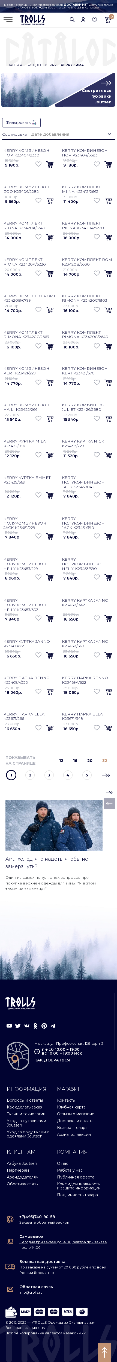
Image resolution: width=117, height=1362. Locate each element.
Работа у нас (70, 1170)
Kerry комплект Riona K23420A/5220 (83, 225)
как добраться (52, 1060)
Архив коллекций (74, 1134)
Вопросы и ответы (25, 1100)
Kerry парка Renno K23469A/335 (27, 680)
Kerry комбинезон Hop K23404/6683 (85, 153)
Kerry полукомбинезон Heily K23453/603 (25, 605)
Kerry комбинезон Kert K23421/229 (26, 371)
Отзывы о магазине (75, 1113)
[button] (72, 19)
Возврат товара (72, 1127)
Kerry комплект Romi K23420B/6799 (29, 298)
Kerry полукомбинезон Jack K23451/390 (83, 523)
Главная (14, 65)
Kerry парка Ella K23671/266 (24, 716)
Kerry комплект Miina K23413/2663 (81, 189)
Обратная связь (22, 1183)
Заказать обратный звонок (44, 1222)
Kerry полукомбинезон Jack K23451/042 (83, 482)
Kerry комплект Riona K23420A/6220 (25, 262)
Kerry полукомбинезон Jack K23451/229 (25, 523)
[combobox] (71, 134)
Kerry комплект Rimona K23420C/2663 (26, 334)
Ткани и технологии (26, 1113)
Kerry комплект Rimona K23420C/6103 (84, 298)
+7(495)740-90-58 (37, 1216)
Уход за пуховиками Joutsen (26, 1122)
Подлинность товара (77, 1194)
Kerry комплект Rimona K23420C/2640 (85, 334)
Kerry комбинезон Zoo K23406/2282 (26, 189)
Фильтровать (21, 123)
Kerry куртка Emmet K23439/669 (27, 480)
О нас (62, 1163)
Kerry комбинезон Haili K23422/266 (26, 407)
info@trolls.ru (31, 1292)
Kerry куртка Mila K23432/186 (25, 443)
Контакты (66, 1100)
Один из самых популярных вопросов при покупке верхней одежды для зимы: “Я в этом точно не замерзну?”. (50, 883)
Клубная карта (71, 1107)
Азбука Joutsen (22, 1163)
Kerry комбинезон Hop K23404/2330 (26, 153)
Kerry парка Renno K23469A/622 (85, 680)
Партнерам (18, 1170)
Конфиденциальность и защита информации (79, 1186)
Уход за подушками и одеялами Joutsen (28, 1134)
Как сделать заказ (24, 1107)
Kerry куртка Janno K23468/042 (85, 602)
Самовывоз (31, 1236)
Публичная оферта (75, 1177)
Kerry (50, 65)
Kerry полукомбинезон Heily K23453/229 (25, 564)
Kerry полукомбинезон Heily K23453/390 (83, 564)
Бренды (33, 65)
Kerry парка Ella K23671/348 (82, 716)
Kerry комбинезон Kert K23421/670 (85, 371)
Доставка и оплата (75, 1120)
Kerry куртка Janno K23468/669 (85, 643)
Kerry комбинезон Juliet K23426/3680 (85, 407)
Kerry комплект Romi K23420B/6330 (87, 262)
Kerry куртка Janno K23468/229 (27, 643)
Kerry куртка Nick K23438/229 (83, 443)
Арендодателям (22, 1177)
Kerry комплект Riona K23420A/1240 (24, 225)
